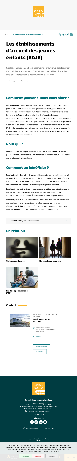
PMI (8, 128)
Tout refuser (37, 456)
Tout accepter (25, 456)
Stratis (38, 439)
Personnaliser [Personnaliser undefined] (52, 456)
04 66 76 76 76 (39, 414)
